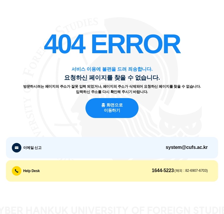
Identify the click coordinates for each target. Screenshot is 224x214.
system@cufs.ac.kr (187, 147)
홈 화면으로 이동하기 (112, 108)
